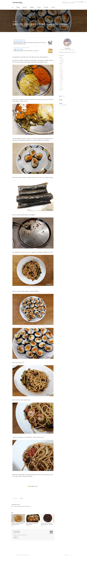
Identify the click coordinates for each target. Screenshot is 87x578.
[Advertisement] (32, 47)
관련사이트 (66, 573)
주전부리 (61, 110)
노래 (61, 120)
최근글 (60, 132)
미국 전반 (61, 114)
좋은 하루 (24, 7)
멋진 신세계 (46, 7)
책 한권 (61, 119)
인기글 (63, 132)
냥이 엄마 (61, 96)
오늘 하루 (61, 94)
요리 (61, 100)
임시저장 (60, 125)
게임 (61, 103)
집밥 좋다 (61, 106)
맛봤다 (61, 108)
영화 (61, 121)
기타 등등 (61, 115)
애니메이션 (62, 124)
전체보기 (18, 7)
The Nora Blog (17, 2)
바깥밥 (61, 107)
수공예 (61, 101)
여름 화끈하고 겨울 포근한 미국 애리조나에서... (20, 553)
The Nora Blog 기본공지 (62, 140)
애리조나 (61, 113)
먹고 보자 (39, 7)
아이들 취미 (32, 7)
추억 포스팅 (62, 97)
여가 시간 (53, 7)
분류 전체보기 (61, 91)
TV (60, 122)
